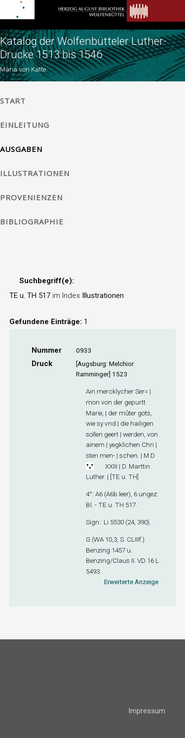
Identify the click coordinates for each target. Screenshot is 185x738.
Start (13, 101)
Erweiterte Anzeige (131, 582)
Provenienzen (31, 197)
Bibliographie (32, 221)
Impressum (146, 710)
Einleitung (24, 125)
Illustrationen (35, 173)
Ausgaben (21, 149)
